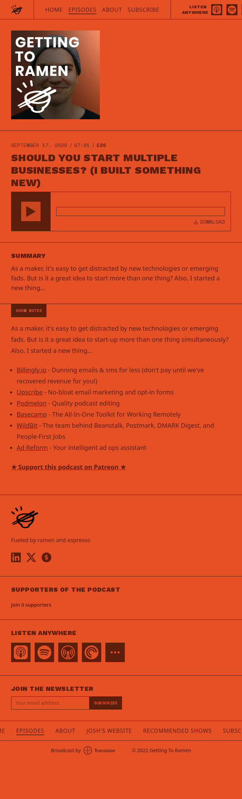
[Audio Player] (121, 211)
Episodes (82, 10)
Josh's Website (109, 731)
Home (54, 10)
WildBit (27, 425)
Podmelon (32, 403)
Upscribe (30, 392)
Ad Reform (32, 447)
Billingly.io (31, 370)
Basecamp (32, 414)
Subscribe (143, 10)
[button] (31, 211)
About (112, 10)
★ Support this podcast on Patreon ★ (68, 467)
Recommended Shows (177, 731)
